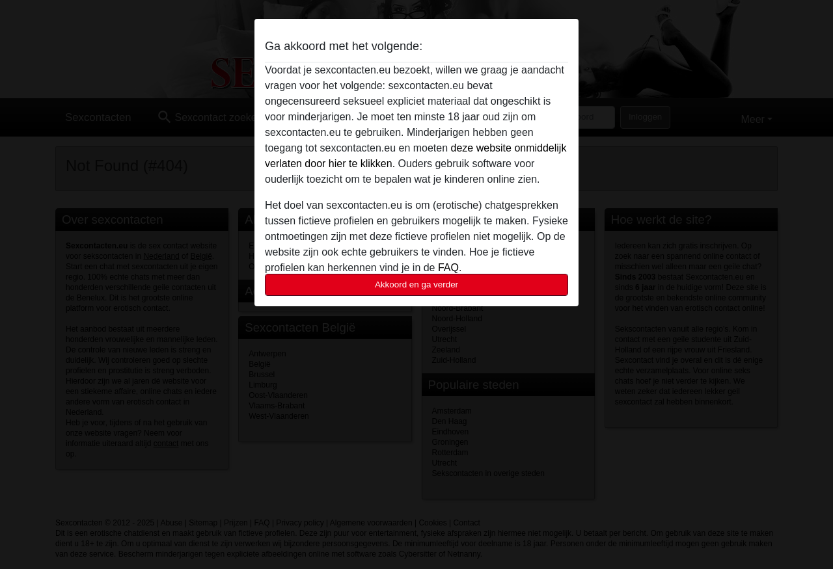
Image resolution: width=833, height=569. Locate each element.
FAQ (448, 267)
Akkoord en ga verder (416, 284)
